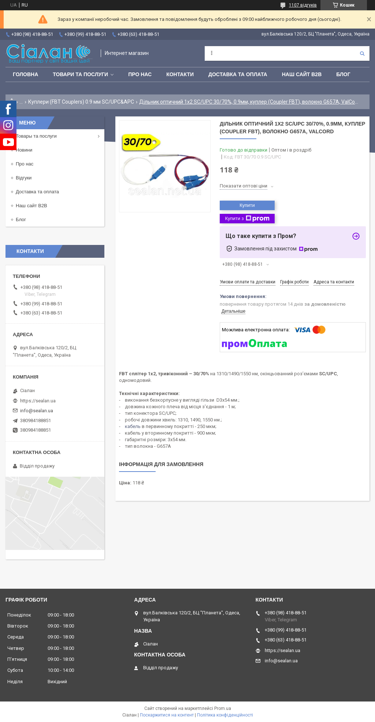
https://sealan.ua (38, 400)
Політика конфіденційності (225, 715)
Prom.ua (222, 708)
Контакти (180, 74)
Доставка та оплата (237, 74)
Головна (25, 74)
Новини (24, 150)
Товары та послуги (36, 136)
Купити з (247, 218)
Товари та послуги (80, 74)
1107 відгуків (303, 5)
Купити (247, 205)
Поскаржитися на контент (167, 715)
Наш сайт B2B (302, 74)
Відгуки (23, 177)
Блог (343, 74)
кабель (133, 426)
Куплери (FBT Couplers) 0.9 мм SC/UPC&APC (81, 102)
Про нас (140, 74)
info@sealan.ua (36, 410)
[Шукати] (362, 53)
